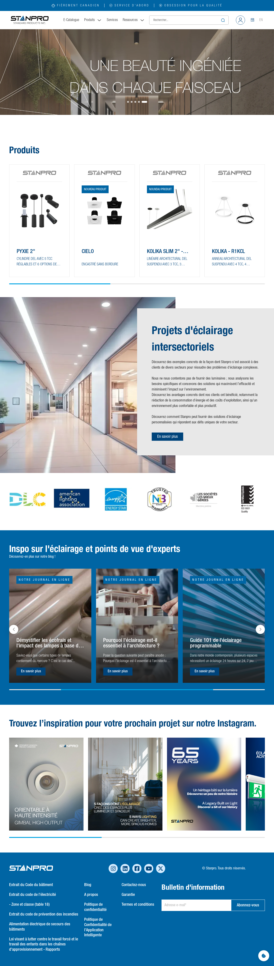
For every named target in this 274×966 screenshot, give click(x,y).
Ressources (134, 20)
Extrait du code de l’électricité (32, 895)
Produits (93, 20)
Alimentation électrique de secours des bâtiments (39, 926)
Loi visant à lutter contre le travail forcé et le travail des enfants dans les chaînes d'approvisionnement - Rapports (43, 944)
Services (112, 20)
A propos (91, 895)
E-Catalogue (71, 20)
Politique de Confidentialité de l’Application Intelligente (98, 927)
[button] (128, 102)
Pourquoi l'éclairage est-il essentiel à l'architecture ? (131, 643)
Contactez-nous (134, 885)
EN (261, 20)
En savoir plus (167, 436)
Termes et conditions (138, 904)
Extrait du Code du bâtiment (31, 885)
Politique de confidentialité (95, 907)
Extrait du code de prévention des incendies (43, 914)
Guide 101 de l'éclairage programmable (216, 643)
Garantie (128, 895)
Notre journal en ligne (44, 579)
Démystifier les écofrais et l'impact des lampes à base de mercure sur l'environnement (48, 643)
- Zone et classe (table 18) (29, 904)
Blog (87, 885)
